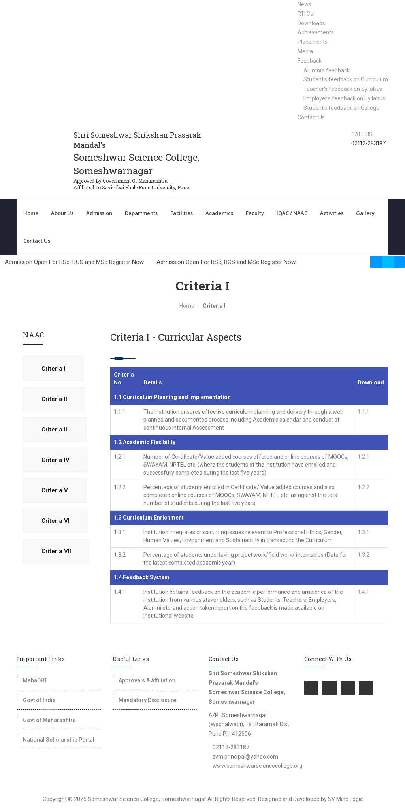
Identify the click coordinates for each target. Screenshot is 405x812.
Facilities (181, 213)
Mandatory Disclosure (147, 700)
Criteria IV (55, 459)
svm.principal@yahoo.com (245, 757)
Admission (99, 213)
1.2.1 (363, 457)
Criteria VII (56, 551)
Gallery (365, 213)
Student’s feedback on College (341, 108)
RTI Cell (307, 14)
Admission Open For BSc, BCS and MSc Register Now (77, 262)
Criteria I (53, 368)
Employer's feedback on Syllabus (344, 98)
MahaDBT (35, 680)
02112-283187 (231, 747)
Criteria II (54, 399)
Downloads (311, 23)
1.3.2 (363, 555)
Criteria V (54, 490)
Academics (219, 213)
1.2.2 (363, 487)
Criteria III (55, 429)
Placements (313, 42)
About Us (62, 213)
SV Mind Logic (345, 799)
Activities (331, 213)
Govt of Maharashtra (49, 720)
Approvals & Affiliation (147, 680)
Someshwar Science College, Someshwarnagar (147, 799)
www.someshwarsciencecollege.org (257, 766)
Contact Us (311, 117)
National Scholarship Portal (58, 740)
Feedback (310, 61)
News (304, 4)
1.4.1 (363, 592)
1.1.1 (363, 412)
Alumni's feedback (326, 70)
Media (305, 51)
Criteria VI (55, 520)
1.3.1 (363, 532)
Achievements (316, 32)
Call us (362, 134)
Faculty (255, 213)
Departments (141, 213)
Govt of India (39, 700)
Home (30, 213)
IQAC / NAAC (292, 213)
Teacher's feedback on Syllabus (342, 89)
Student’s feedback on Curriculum (345, 79)
